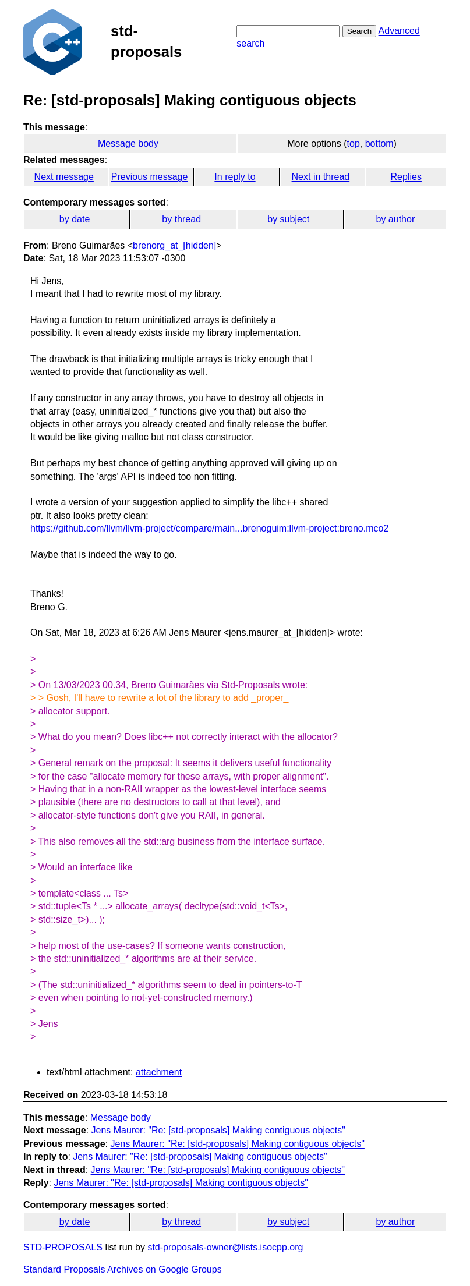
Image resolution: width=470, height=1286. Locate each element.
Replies (406, 177)
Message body (128, 143)
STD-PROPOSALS (63, 1247)
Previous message (149, 177)
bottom (379, 143)
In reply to (234, 177)
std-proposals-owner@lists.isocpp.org (225, 1247)
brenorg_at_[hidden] (174, 245)
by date (74, 219)
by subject (288, 219)
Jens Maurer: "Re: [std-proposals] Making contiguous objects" (218, 1130)
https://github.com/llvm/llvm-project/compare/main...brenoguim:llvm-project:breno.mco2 (209, 528)
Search (359, 31)
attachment (159, 1072)
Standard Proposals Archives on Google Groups (122, 1269)
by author (395, 219)
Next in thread (321, 177)
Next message (64, 177)
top (353, 143)
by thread (181, 219)
